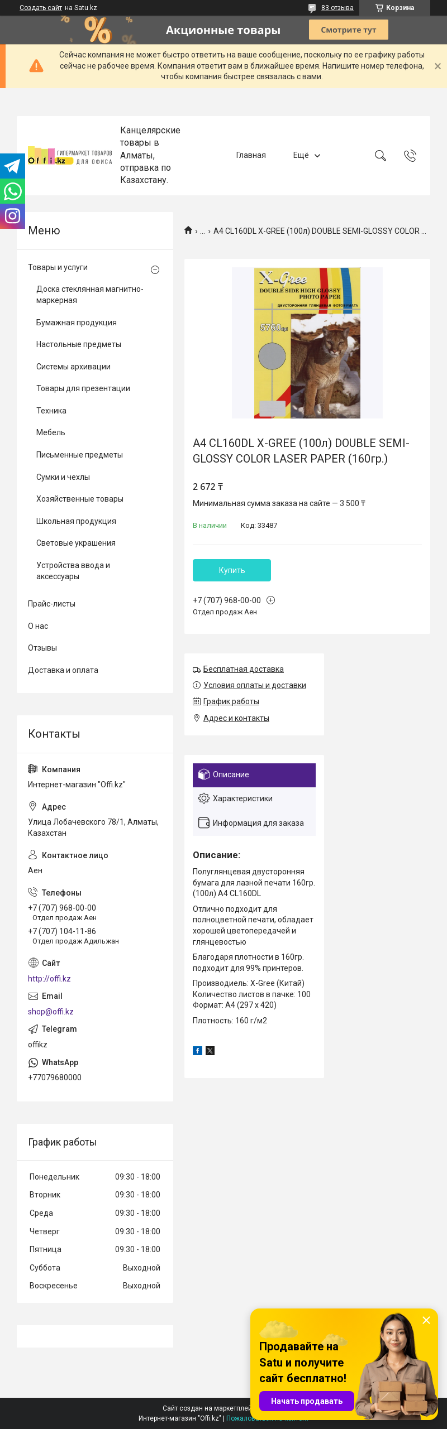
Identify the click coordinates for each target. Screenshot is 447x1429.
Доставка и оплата (63, 670)
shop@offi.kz (51, 1011)
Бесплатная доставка (243, 669)
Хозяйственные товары (79, 498)
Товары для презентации (83, 388)
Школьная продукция (76, 521)
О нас (38, 626)
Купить (232, 570)
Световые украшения (76, 542)
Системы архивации (73, 366)
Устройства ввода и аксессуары (73, 571)
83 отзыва (337, 8)
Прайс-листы (51, 603)
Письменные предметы (79, 454)
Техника (51, 410)
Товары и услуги (58, 267)
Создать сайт (41, 8)
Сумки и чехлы (63, 477)
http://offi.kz (49, 978)
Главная (251, 155)
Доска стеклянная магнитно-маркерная (90, 295)
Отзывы (42, 647)
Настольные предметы (78, 344)
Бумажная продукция (76, 322)
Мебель (50, 432)
